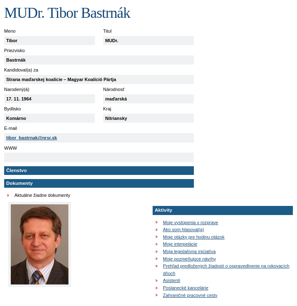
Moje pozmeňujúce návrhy (189, 258)
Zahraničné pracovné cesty (190, 295)
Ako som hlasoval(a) (183, 229)
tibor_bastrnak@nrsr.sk (31, 137)
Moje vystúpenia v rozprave (190, 222)
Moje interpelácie (180, 243)
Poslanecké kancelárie (185, 287)
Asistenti (171, 280)
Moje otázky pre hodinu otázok (193, 236)
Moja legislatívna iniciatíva (189, 251)
